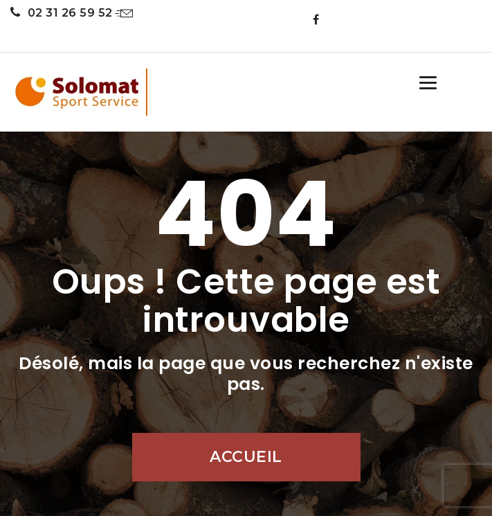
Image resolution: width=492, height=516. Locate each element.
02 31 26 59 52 (61, 12)
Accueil (246, 456)
